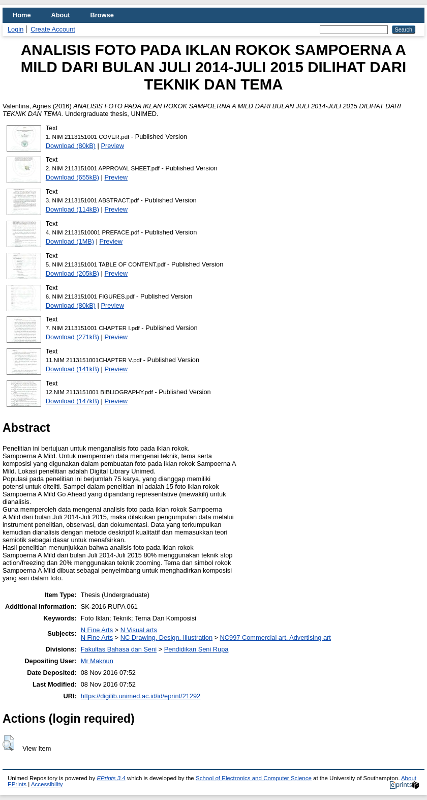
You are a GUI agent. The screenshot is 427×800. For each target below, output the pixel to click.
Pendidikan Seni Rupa (196, 649)
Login (15, 29)
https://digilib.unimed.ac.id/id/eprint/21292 (140, 696)
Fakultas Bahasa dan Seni (119, 649)
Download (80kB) (71, 146)
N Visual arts (138, 630)
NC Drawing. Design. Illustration (166, 637)
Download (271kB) (72, 337)
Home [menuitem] (22, 15)
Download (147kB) (72, 401)
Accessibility (47, 784)
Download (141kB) (72, 369)
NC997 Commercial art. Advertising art (275, 637)
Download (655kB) (72, 177)
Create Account (52, 29)
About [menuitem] (60, 15)
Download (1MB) (70, 241)
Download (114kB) (72, 209)
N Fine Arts (97, 630)
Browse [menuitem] (102, 15)
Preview (112, 146)
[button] (8, 743)
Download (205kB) (72, 273)
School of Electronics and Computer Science (254, 778)
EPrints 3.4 (111, 778)
